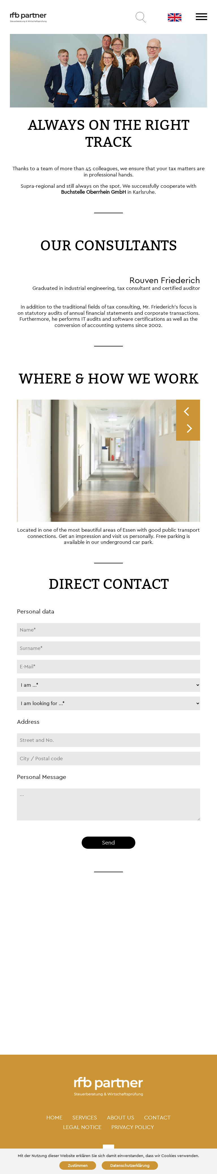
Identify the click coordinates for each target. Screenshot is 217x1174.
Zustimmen (78, 1165)
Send (108, 842)
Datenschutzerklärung (129, 1165)
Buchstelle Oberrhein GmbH (93, 192)
